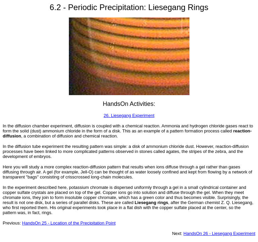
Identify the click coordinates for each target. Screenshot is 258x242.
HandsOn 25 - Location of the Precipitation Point (69, 223)
